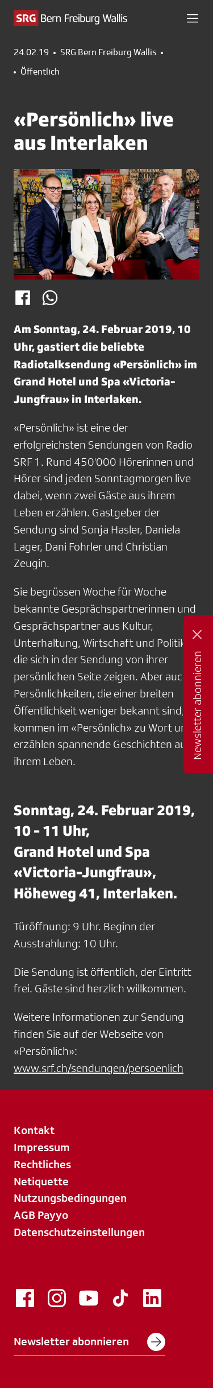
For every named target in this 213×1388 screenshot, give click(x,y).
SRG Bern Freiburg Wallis (108, 52)
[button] (192, 18)
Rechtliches (42, 1164)
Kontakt (34, 1130)
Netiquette (41, 1181)
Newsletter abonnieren (89, 1342)
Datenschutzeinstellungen (79, 1232)
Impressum (42, 1147)
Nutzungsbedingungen (70, 1198)
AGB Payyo (41, 1215)
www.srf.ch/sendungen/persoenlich (98, 1068)
